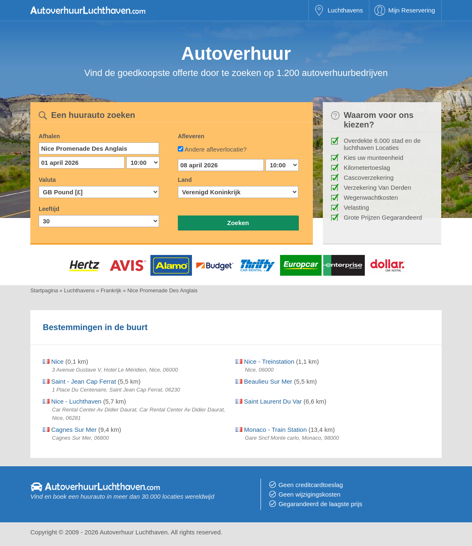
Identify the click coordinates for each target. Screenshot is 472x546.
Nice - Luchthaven (72, 401)
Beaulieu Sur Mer (264, 381)
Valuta (47, 179)
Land (185, 179)
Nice (53, 361)
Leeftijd (49, 209)
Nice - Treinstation (265, 361)
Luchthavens (345, 10)
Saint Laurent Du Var (269, 401)
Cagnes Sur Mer (69, 429)
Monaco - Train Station (271, 429)
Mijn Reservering (411, 10)
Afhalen (49, 136)
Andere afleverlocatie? (215, 149)
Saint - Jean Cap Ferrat (79, 381)
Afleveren (191, 136)
